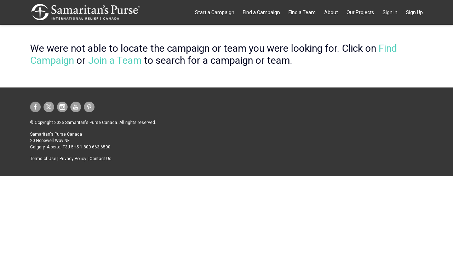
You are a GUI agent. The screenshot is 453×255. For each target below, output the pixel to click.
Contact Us (100, 158)
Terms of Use (43, 158)
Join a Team (115, 60)
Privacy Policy (72, 158)
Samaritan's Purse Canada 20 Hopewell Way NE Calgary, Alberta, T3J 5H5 (56, 140)
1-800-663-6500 (95, 146)
